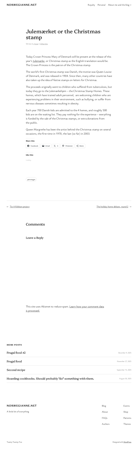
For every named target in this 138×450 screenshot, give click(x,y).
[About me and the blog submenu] (130, 4)
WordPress (127, 442)
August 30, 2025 (125, 378)
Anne (36, 43)
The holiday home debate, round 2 (112, 206)
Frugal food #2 (16, 352)
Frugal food (14, 361)
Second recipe (16, 369)
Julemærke (38, 61)
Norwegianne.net (22, 5)
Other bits (44, 43)
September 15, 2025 (124, 369)
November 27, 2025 (124, 361)
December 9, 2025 (124, 352)
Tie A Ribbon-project (20, 206)
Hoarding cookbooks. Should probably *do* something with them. (50, 378)
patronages (31, 179)
